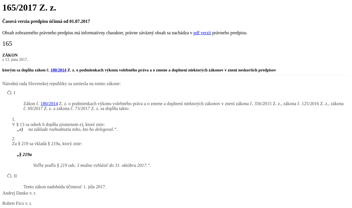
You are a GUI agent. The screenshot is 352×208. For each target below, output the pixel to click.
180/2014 (58, 70)
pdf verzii (202, 32)
